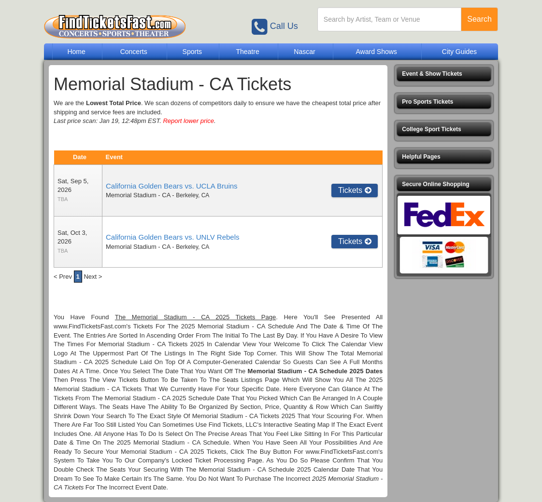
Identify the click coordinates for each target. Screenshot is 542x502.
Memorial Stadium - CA (138, 195)
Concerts (133, 51)
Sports (192, 51)
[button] (444, 74)
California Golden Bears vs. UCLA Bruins (172, 186)
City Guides (459, 51)
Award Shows (376, 51)
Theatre (247, 51)
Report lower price (188, 120)
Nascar (304, 51)
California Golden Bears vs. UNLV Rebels (173, 237)
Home (76, 51)
